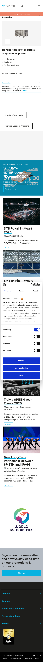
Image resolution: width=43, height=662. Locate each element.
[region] (21, 33)
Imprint (5, 658)
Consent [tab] (7, 291)
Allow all (21, 361)
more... (8, 247)
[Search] (22, 6)
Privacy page (28, 658)
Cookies (36, 658)
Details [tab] (21, 291)
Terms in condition (15, 658)
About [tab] (35, 291)
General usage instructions (17, 125)
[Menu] (39, 6)
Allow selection (21, 368)
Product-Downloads (14, 115)
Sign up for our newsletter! (21, 14)
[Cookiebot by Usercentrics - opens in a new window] (30, 284)
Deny (21, 375)
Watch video (10, 189)
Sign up (21, 573)
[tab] (21, 87)
